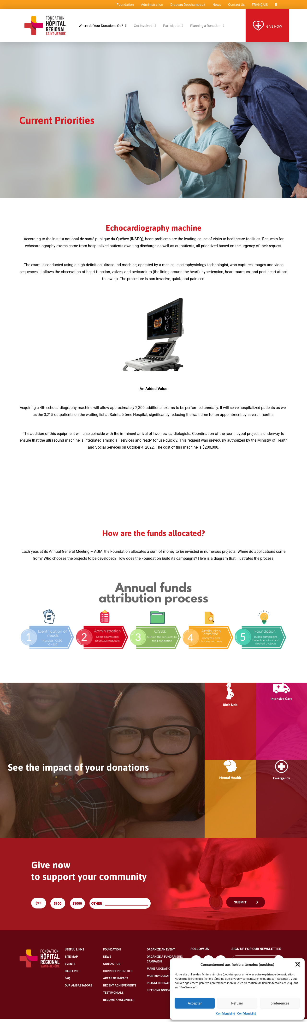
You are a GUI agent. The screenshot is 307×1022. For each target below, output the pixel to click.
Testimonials (113, 995)
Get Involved (145, 28)
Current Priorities (117, 974)
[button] (297, 964)
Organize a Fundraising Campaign (165, 962)
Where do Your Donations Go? (103, 28)
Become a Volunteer (119, 1002)
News (215, 6)
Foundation (123, 6)
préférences (280, 1003)
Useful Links (74, 952)
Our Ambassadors (78, 988)
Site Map (71, 959)
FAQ (67, 981)
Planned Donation (160, 986)
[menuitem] (258, 6)
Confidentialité (225, 1013)
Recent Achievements (119, 988)
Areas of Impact (115, 981)
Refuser (237, 1003)
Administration (151, 6)
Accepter (195, 1003)
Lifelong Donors (159, 993)
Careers (71, 974)
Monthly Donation (160, 978)
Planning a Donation (207, 28)
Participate (173, 28)
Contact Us (235, 6)
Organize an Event (161, 952)
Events (70, 966)
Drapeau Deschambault (186, 6)
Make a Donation (159, 971)
